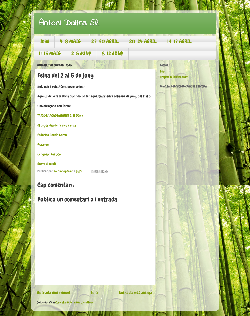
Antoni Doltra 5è (69, 23)
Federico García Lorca (52, 135)
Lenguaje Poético (49, 154)
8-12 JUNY (112, 53)
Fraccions (43, 144)
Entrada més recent (53, 292)
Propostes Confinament (174, 77)
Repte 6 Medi (46, 164)
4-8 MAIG (70, 41)
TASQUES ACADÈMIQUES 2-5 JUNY (60, 115)
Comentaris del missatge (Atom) (74, 302)
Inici (44, 41)
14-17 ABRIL (179, 41)
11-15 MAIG (50, 53)
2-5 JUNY (81, 53)
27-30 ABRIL (105, 41)
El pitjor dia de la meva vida (56, 125)
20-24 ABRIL (143, 41)
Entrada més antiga (135, 292)
